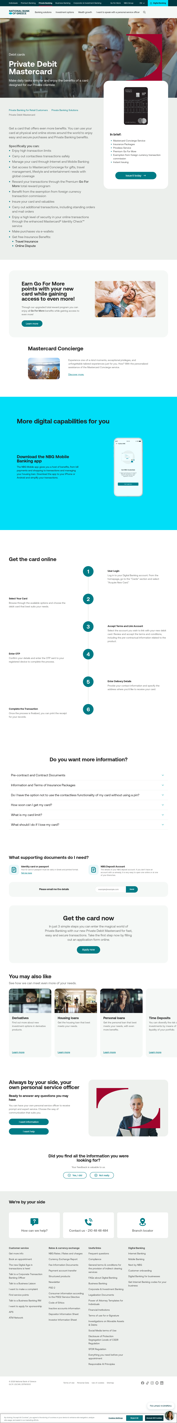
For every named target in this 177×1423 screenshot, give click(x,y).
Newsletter (54, 1282)
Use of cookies (98, 1383)
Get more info (16, 1253)
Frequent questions (98, 1253)
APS (11, 1312)
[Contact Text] (88, 1225)
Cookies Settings (116, 1418)
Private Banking (45, 3)
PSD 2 (52, 1287)
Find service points (19, 1294)
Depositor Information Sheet (64, 1314)
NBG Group (128, 3)
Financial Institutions (99, 1309)
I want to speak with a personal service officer (118, 12)
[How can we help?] (34, 1225)
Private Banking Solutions (64, 110)
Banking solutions (43, 12)
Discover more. (76, 374)
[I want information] (29, 1122)
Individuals (13, 3)
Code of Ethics (56, 1302)
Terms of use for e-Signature (103, 1315)
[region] (88, 1418)
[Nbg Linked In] (161, 1383)
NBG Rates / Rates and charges (66, 1253)
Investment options (65, 12)
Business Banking (62, 3)
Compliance (94, 1259)
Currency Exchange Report (63, 1259)
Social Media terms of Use (102, 1330)
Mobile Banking (136, 1259)
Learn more (32, 323)
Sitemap (110, 1383)
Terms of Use (69, 1383)
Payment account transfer (63, 1270)
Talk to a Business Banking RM (25, 1300)
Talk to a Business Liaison (22, 1283)
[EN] (142, 3)
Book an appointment (20, 1259)
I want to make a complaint (23, 1289)
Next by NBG (135, 1264)
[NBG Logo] (19, 12)
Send (132, 889)
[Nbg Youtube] (157, 1383)
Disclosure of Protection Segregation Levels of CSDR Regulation (103, 1340)
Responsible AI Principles (101, 1364)
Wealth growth (85, 12)
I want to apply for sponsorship (25, 1306)
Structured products (59, 1276)
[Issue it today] (135, 175)
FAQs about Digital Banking (102, 1277)
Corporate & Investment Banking (87, 3)
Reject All (134, 1418)
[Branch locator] (142, 1225)
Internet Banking (137, 1253)
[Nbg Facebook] (142, 1383)
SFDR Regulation (97, 1349)
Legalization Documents (101, 1294)
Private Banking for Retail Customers (28, 110)
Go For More (115, 3)
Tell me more (26, 873)
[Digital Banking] (158, 3)
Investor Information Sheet (63, 1319)
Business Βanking (97, 1283)
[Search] (144, 12)
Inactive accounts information (64, 1308)
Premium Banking (28, 3)
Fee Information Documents (63, 1264)
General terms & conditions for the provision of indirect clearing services (105, 1268)
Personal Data (83, 1383)
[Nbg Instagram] (152, 1383)
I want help (29, 1131)
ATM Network (16, 1317)
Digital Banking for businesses (144, 1276)
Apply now (88, 943)
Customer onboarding (140, 1270)
